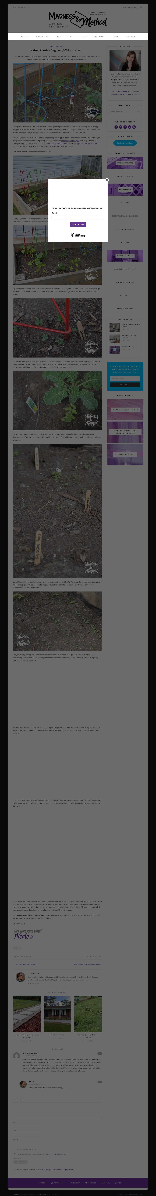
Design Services (42, 36)
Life (83, 36)
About (116, 36)
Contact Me (131, 36)
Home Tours (99, 36)
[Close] (107, 180)
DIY (71, 36)
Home (58, 36)
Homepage (24, 36)
